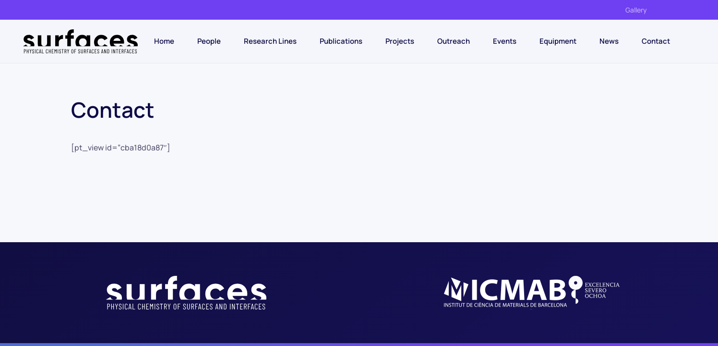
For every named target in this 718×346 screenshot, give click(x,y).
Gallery (636, 9)
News (609, 41)
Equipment (557, 41)
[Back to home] (80, 41)
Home (164, 41)
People (209, 41)
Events (504, 41)
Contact (656, 41)
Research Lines (270, 41)
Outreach (453, 41)
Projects (399, 41)
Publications (341, 41)
